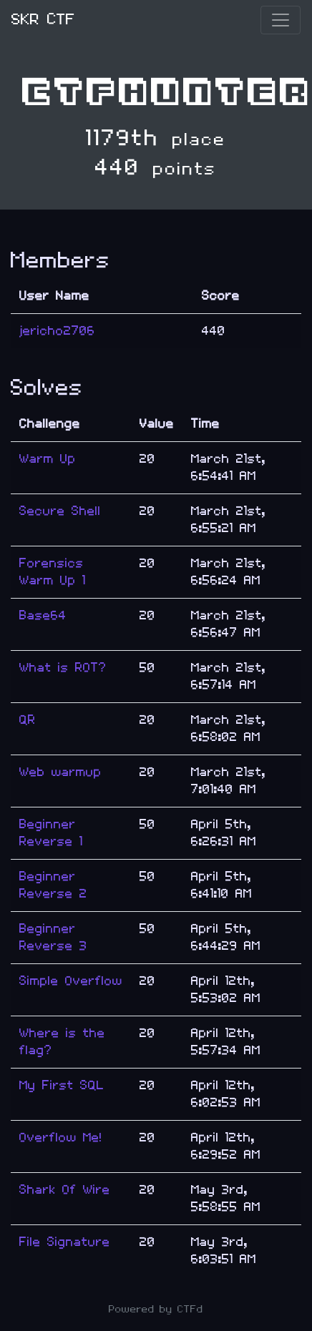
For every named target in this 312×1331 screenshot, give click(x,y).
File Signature (64, 1242)
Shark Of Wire (64, 1190)
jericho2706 (57, 331)
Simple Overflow (70, 981)
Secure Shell (60, 511)
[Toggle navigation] (280, 20)
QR (27, 720)
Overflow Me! (60, 1137)
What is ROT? (63, 667)
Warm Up (47, 459)
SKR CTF (43, 19)
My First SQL (61, 1085)
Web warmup (60, 772)
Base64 (43, 615)
